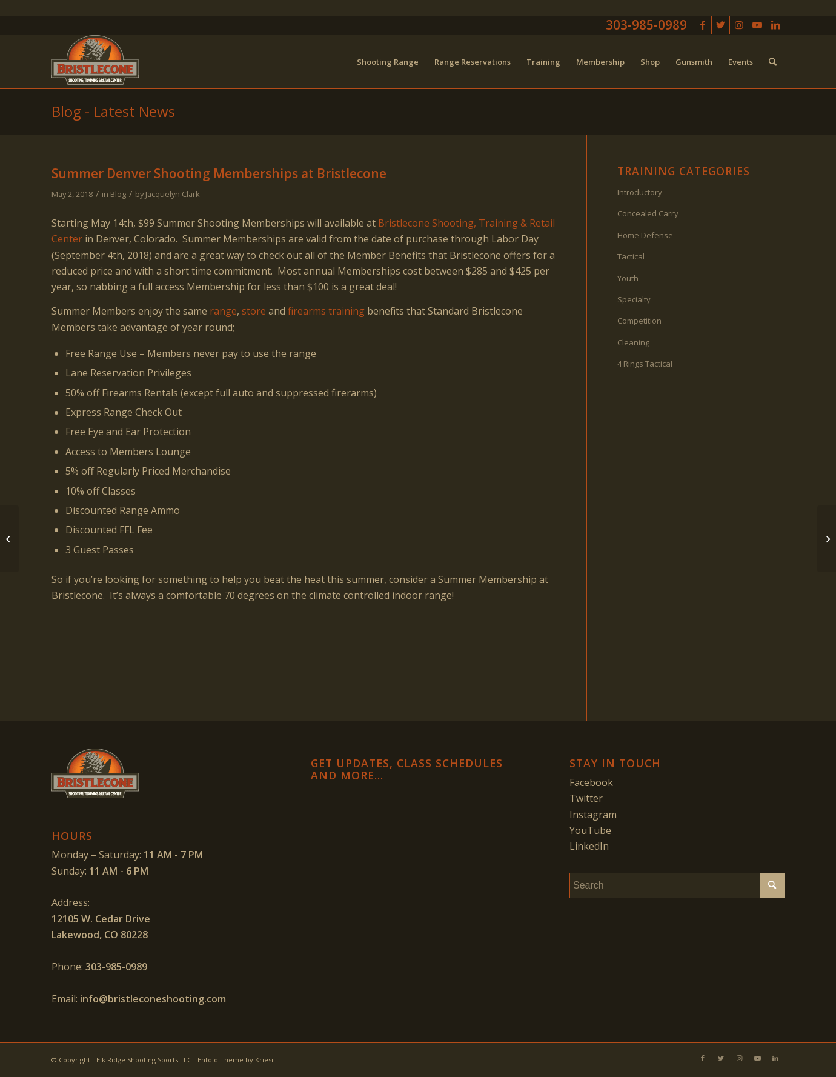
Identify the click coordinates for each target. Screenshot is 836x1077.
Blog (118, 193)
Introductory (639, 192)
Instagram (593, 814)
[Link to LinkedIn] (775, 25)
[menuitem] (387, 61)
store (254, 311)
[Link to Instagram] (739, 25)
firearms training (326, 311)
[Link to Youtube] (757, 25)
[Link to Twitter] (720, 25)
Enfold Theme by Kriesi (235, 1059)
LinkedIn (589, 846)
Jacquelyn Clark (172, 193)
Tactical (631, 256)
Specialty (634, 299)
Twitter (586, 798)
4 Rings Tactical (644, 363)
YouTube (590, 830)
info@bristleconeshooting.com (153, 998)
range (223, 311)
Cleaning (633, 342)
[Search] (773, 61)
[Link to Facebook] (702, 25)
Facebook (591, 782)
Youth (628, 278)
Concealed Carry (647, 213)
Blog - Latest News (113, 111)
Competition (639, 320)
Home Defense (645, 235)
